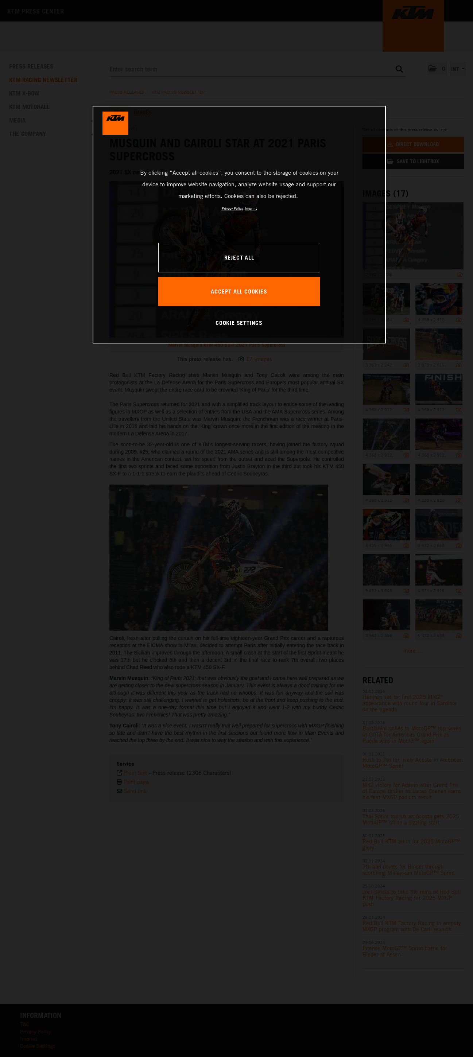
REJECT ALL (239, 257)
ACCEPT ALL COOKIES (239, 291)
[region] (239, 224)
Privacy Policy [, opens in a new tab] (232, 208)
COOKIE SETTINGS (239, 322)
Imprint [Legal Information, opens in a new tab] (251, 208)
